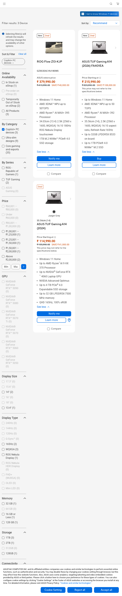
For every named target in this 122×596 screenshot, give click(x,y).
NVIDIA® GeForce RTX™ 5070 (12, 331)
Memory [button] (14, 498)
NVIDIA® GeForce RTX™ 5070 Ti (12, 316)
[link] (61, 4)
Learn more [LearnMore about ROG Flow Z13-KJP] (54, 165)
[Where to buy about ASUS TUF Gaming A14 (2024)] (68, 320)
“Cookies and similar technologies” (75, 583)
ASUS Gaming (12, 189)
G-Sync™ (12, 438)
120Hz (11, 433)
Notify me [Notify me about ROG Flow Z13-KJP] (54, 158)
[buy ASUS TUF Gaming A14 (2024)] (54, 226)
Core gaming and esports (13, 149)
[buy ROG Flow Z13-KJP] (49, 62)
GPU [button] (14, 276)
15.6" (10, 386)
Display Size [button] (14, 376)
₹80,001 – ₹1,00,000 (13, 224)
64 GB (11, 508)
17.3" (10, 381)
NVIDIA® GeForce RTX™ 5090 (12, 286)
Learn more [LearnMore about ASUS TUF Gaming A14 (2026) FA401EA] (99, 165)
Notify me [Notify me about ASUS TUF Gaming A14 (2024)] (54, 313)
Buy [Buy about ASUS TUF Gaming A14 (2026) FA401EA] (99, 158)
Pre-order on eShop (12, 92)
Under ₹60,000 (12, 216)
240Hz (11, 423)
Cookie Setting (53, 590)
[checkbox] (14, 149)
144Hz (11, 428)
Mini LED (13, 488)
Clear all (22, 54)
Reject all (80, 590)
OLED (11, 483)
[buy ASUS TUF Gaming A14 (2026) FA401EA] (99, 64)
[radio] (54, 211)
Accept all (106, 590)
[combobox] (105, 23)
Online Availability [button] (14, 75)
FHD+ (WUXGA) (13, 476)
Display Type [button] (14, 417)
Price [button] (14, 201)
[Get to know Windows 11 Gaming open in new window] (100, 16)
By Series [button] (14, 162)
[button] (4, 3)
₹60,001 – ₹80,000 (12, 208)
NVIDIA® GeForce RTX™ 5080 (12, 301)
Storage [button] (14, 532)
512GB (11, 548)
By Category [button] (14, 124)
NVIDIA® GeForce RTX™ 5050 (12, 361)
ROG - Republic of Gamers (12, 171)
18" (9, 402)
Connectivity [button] (14, 563)
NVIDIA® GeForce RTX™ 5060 (12, 346)
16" (9, 397)
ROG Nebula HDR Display (13, 466)
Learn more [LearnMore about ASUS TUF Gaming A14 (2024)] (51, 320)
